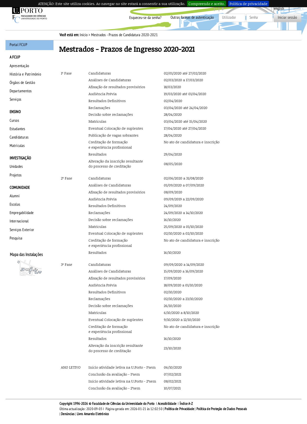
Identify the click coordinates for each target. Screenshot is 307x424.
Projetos (16, 175)
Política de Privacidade (179, 409)
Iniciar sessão (287, 17)
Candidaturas (19, 137)
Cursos (14, 120)
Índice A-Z (186, 403)
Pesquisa (16, 238)
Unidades (16, 166)
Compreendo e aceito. (207, 3)
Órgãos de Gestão (22, 82)
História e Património (25, 74)
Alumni (15, 196)
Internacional (19, 221)
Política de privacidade (248, 3)
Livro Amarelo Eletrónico (93, 414)
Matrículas (17, 145)
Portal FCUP (18, 44)
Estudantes (17, 129)
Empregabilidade (22, 212)
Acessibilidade (167, 403)
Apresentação (19, 66)
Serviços (16, 99)
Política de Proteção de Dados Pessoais (221, 409)
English (279, 8)
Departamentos (21, 91)
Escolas (15, 204)
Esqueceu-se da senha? (145, 17)
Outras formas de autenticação (192, 17)
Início (84, 35)
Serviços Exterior (22, 229)
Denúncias (67, 414)
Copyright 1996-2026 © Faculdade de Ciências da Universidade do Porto (107, 403)
